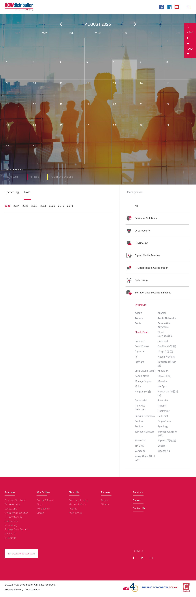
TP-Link (139, 445)
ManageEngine (143, 381)
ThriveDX (140, 440)
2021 (43, 205)
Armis (138, 323)
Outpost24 (141, 400)
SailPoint (163, 416)
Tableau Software (145, 431)
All (136, 205)
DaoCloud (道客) (167, 346)
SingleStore (164, 421)
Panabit (162, 405)
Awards (73, 508)
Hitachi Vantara (166, 356)
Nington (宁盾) (143, 391)
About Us (74, 492)
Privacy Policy (13, 589)
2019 (61, 205)
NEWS (190, 32)
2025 (7, 205)
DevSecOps (137, 243)
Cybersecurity (138, 230)
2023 (25, 205)
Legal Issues (32, 589)
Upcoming (12, 192)
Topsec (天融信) (167, 440)
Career (136, 500)
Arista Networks (167, 318)
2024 (16, 205)
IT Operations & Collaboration (147, 267)
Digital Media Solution (143, 255)
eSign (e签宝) (165, 351)
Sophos (139, 426)
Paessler (163, 400)
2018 (70, 205)
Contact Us (139, 508)
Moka (138, 386)
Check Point (141, 332)
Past (27, 192)
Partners (106, 492)
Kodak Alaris (142, 376)
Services (138, 492)
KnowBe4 (163, 370)
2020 (52, 205)
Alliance (105, 504)
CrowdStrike (142, 346)
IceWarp (139, 361)
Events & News (45, 500)
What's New (43, 492)
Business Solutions (141, 218)
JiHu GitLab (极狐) (145, 370)
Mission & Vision (78, 504)
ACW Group (75, 512)
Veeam (162, 445)
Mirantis (162, 381)
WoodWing (164, 451)
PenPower (164, 410)
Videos (40, 512)
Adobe (138, 313)
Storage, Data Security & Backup (148, 292)
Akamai (162, 313)
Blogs (40, 504)
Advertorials (43, 508)
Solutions (10, 492)
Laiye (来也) (164, 376)
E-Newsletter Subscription (21, 553)
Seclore (139, 421)
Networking (137, 280)
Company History (78, 500)
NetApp (162, 386)
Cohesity (140, 341)
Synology (163, 426)
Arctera (139, 318)
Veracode (140, 451)
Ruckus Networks (145, 416)
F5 (136, 356)
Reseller (105, 500)
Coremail (163, 341)
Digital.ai (140, 351)
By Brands (136, 305)
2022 (34, 205)
